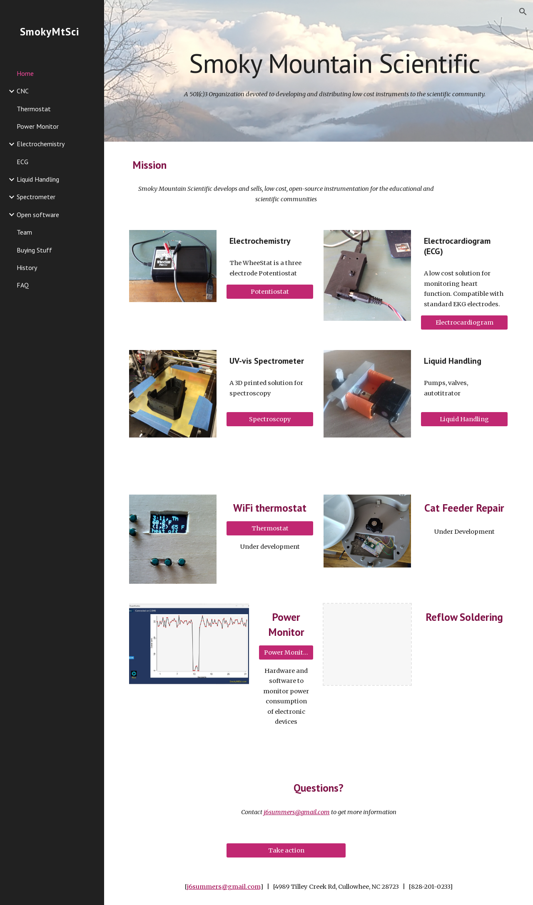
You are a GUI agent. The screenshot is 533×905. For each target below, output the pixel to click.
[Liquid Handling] (464, 419)
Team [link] (24, 232)
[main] (335, 59)
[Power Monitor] (286, 652)
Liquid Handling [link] (38, 179)
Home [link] (25, 73)
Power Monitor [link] (38, 126)
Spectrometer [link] (36, 196)
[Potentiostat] (270, 292)
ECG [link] (22, 162)
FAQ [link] (23, 285)
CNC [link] (23, 91)
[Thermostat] (270, 528)
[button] (523, 12)
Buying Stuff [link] (34, 250)
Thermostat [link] (34, 109)
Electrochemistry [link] (41, 144)
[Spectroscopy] (270, 419)
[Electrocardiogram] (464, 322)
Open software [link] (38, 214)
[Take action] (286, 850)
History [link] (27, 267)
